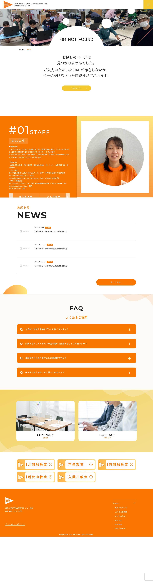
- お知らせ (118, 565)
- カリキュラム (119, 561)
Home (116, 548)
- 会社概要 (118, 570)
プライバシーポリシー (15, 569)
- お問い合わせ (119, 574)
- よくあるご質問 (120, 557)
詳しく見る (115, 327)
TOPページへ (76, 88)
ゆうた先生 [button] (21, 242)
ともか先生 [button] (58, 242)
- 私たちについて (120, 553)
